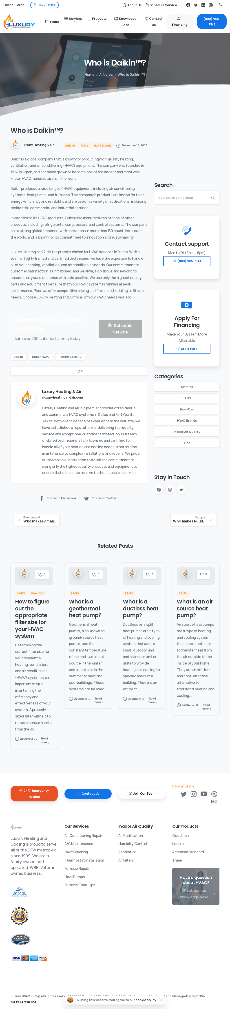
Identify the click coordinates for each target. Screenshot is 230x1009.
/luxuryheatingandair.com (62, 397)
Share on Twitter (100, 498)
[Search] (180, 197)
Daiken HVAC (40, 357)
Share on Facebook (57, 498)
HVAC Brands (187, 420)
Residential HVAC (70, 357)
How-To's (187, 409)
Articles (104, 74)
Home (88, 74)
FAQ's (187, 398)
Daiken (18, 357)
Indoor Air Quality (186, 432)
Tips (187, 443)
